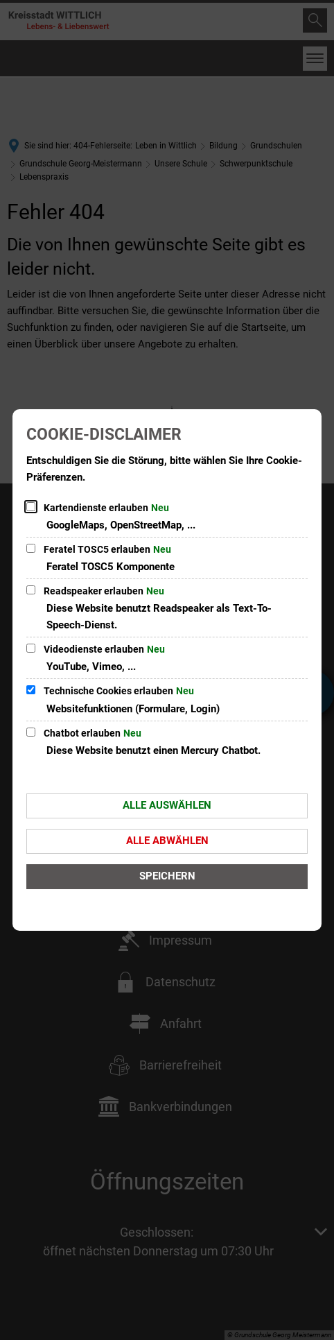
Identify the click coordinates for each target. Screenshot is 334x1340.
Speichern (167, 876)
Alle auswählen (167, 805)
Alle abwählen (167, 840)
